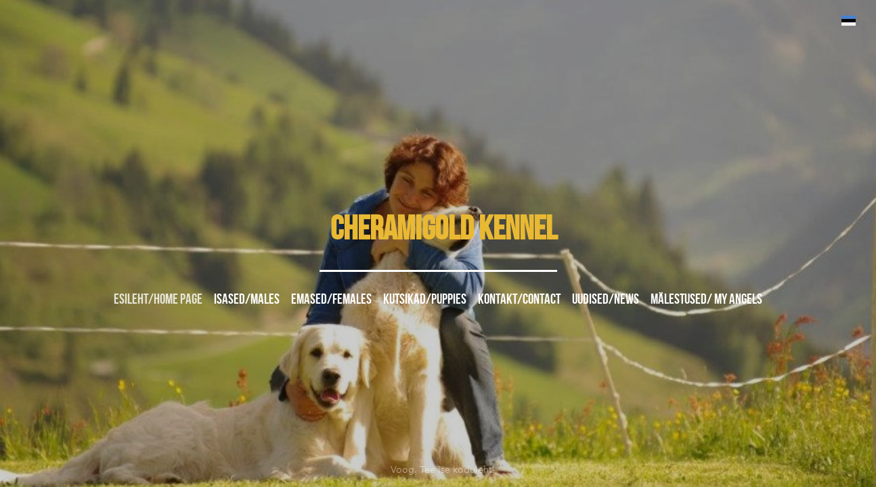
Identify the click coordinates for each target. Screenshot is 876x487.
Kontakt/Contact (519, 298)
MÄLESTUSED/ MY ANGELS (706, 298)
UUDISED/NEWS (605, 298)
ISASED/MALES (247, 298)
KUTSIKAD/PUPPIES (424, 298)
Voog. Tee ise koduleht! (443, 466)
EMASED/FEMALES (331, 298)
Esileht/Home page (158, 298)
